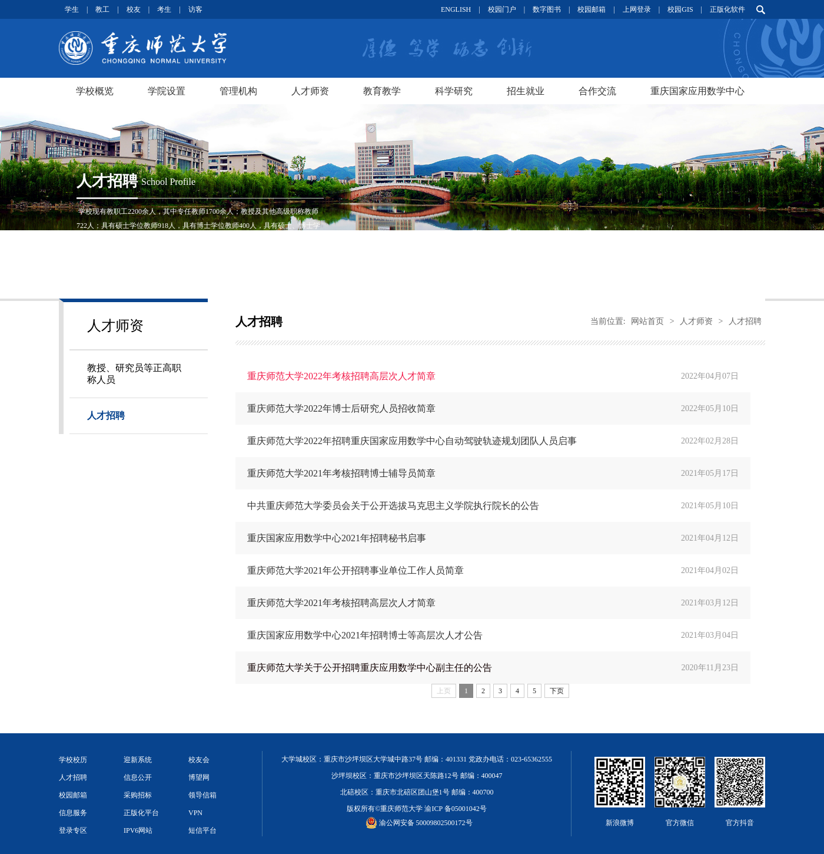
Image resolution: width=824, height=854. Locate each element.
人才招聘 (106, 416)
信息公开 (138, 777)
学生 (72, 9)
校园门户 (502, 9)
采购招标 (138, 795)
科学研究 (454, 91)
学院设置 (166, 91)
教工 (102, 9)
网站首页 (647, 321)
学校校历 (73, 760)
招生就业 (525, 91)
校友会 (199, 760)
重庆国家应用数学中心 (697, 91)
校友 (134, 9)
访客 (195, 9)
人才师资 (310, 91)
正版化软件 (727, 9)
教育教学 (382, 91)
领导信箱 (202, 795)
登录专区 (73, 830)
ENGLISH (456, 9)
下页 (557, 691)
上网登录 (637, 9)
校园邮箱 (591, 9)
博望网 (199, 777)
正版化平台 (141, 813)
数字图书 (547, 9)
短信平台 (202, 830)
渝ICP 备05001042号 (455, 809)
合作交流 (597, 91)
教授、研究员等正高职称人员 (134, 374)
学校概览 (95, 91)
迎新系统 (138, 760)
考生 (164, 9)
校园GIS (680, 9)
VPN (195, 813)
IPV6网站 (138, 830)
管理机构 (238, 91)
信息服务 (73, 813)
